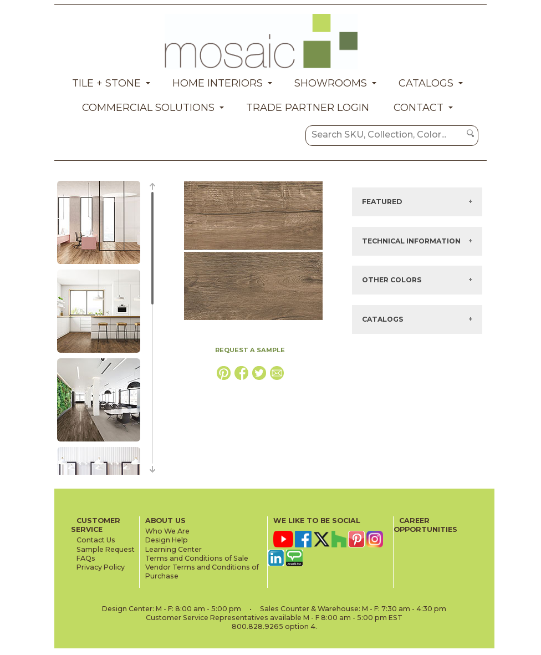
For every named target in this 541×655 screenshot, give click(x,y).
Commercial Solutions (148, 107)
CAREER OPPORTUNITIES (425, 525)
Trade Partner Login (307, 107)
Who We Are (167, 531)
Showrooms (330, 83)
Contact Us (95, 540)
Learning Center (173, 549)
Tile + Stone (106, 83)
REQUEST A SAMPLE (250, 350)
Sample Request (105, 549)
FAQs (85, 558)
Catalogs (426, 83)
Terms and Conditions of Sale (196, 558)
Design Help (166, 540)
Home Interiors (217, 83)
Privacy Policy (100, 567)
